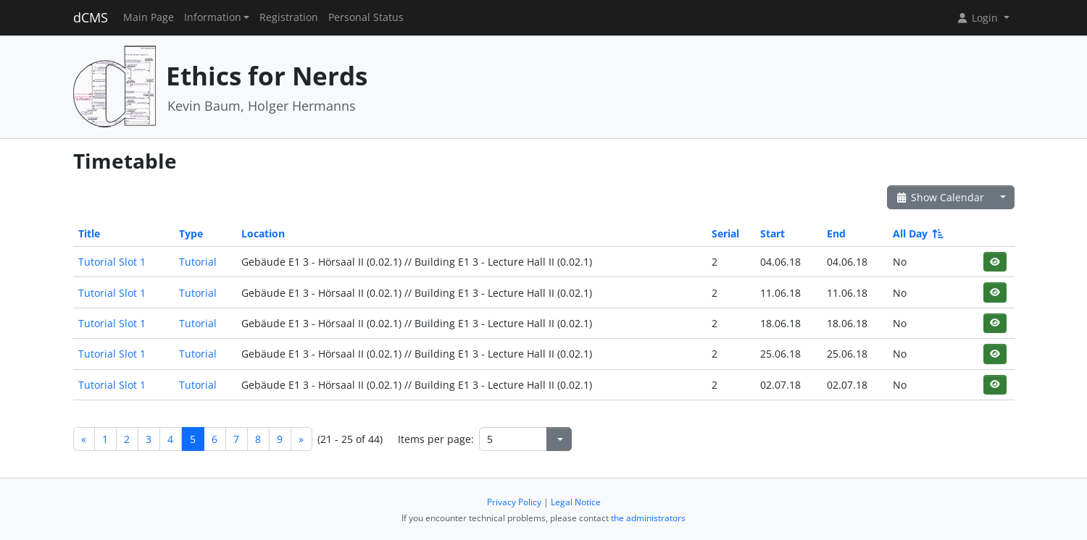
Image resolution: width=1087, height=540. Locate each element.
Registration (288, 17)
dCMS (90, 17)
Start (772, 233)
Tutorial (198, 262)
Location (263, 233)
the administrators (648, 518)
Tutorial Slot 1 (112, 262)
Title (89, 233)
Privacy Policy (514, 502)
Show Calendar (940, 197)
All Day (917, 233)
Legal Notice (576, 502)
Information (212, 17)
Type (191, 233)
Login (978, 18)
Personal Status (366, 17)
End (836, 233)
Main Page (148, 17)
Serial (725, 233)
